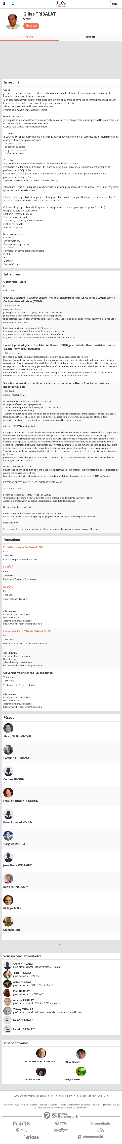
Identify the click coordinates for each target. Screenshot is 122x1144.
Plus (61, 944)
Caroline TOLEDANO (16, 758)
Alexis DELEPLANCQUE (17, 736)
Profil (29, 37)
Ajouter (33, 25)
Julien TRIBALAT (22, 972)
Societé (55, 1105)
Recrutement (44, 1105)
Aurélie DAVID (32, 1079)
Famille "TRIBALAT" (24, 1029)
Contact (24, 1105)
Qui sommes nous (11, 1105)
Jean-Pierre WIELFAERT (17, 865)
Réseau (90, 37)
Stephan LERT (12, 930)
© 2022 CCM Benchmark (75, 1108)
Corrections (57, 1108)
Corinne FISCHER (13, 779)
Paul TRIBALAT (21, 991)
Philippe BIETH (12, 908)
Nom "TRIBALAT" (23, 1019)
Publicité (33, 1105)
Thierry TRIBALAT (23, 1009)
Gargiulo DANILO (14, 844)
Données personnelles (70, 1105)
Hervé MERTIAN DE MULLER (40, 1061)
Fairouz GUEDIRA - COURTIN (20, 801)
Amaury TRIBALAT (23, 1000)
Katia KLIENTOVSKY (15, 887)
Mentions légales (111, 1105)
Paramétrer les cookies (92, 1105)
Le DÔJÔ (8, 567)
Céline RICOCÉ (72, 1062)
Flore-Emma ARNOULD (17, 822)
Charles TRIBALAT (23, 963)
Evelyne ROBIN (72, 1079)
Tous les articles (43, 1108)
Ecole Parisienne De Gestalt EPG (23, 547)
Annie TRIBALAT (22, 981)
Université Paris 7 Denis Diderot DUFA (26, 631)
